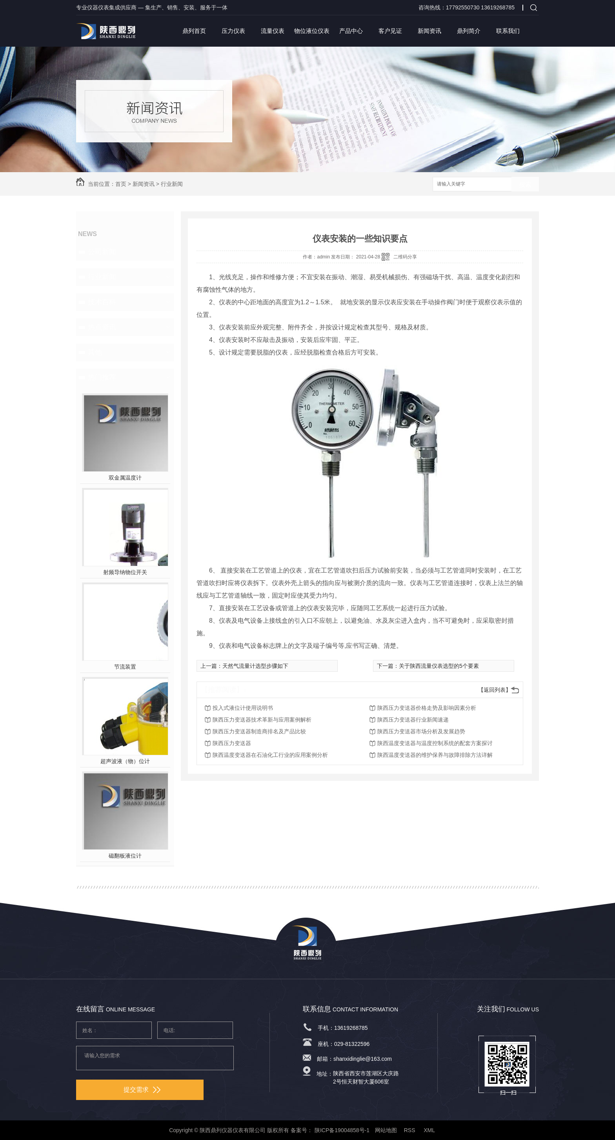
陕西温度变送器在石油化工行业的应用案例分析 (270, 755)
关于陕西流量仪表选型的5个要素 (439, 666)
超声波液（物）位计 (125, 761)
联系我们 (508, 30)
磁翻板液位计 (125, 856)
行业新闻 (172, 184)
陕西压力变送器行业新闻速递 (413, 719)
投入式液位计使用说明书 (243, 708)
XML (430, 1130)
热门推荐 (102, 377)
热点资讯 (102, 327)
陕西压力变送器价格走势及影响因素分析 (426, 708)
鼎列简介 (468, 30)
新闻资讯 (429, 30)
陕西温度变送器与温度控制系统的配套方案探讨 (435, 743)
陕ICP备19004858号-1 (342, 1130)
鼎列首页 (194, 30)
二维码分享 (405, 257)
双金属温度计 (125, 478)
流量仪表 (272, 30)
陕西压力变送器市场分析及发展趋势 (421, 731)
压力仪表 (233, 30)
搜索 (525, 184)
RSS (410, 1130)
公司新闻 (102, 252)
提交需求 (142, 1089)
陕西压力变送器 (232, 743)
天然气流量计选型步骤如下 (255, 666)
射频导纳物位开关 (125, 572)
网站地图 (386, 1130)
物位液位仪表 (311, 30)
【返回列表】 (494, 690)
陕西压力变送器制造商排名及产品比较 (259, 731)
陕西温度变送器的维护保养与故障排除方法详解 (435, 755)
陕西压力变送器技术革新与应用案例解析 (262, 719)
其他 (95, 352)
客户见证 (390, 30)
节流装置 (125, 667)
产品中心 (351, 30)
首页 (120, 184)
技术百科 (102, 302)
